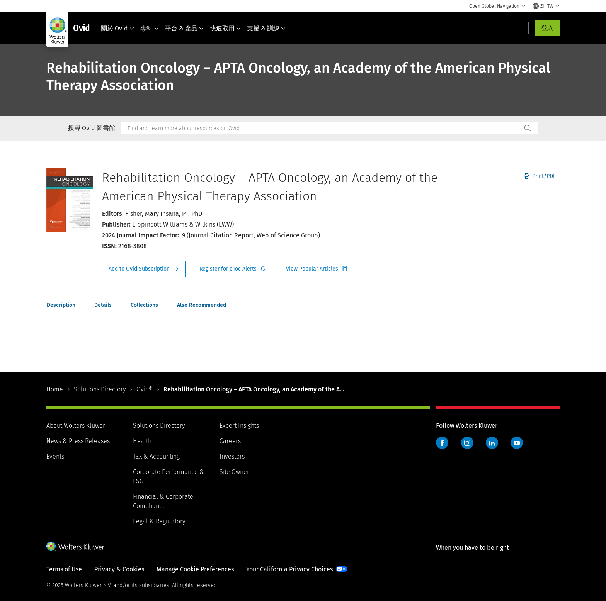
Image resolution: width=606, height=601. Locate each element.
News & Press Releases (78, 441)
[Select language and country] (546, 6)
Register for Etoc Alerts (232, 269)
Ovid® (144, 389)
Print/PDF (540, 176)
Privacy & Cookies (119, 569)
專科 (149, 28)
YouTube (517, 443)
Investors (232, 456)
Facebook (442, 443)
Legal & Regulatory (159, 521)
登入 (547, 28)
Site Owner (234, 472)
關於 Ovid (117, 28)
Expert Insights (239, 425)
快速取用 (225, 28)
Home (54, 389)
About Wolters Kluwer (75, 425)
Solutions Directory (100, 389)
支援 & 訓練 (266, 28)
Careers (230, 441)
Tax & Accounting (156, 456)
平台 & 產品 (184, 28)
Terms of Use (64, 569)
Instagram (467, 443)
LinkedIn (492, 443)
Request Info (143, 269)
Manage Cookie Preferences (195, 569)
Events (55, 456)
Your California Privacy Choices (289, 569)
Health (142, 441)
